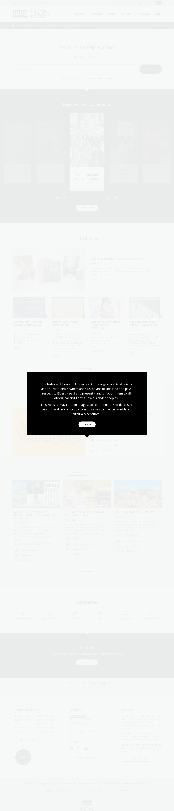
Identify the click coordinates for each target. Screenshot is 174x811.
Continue (87, 424)
